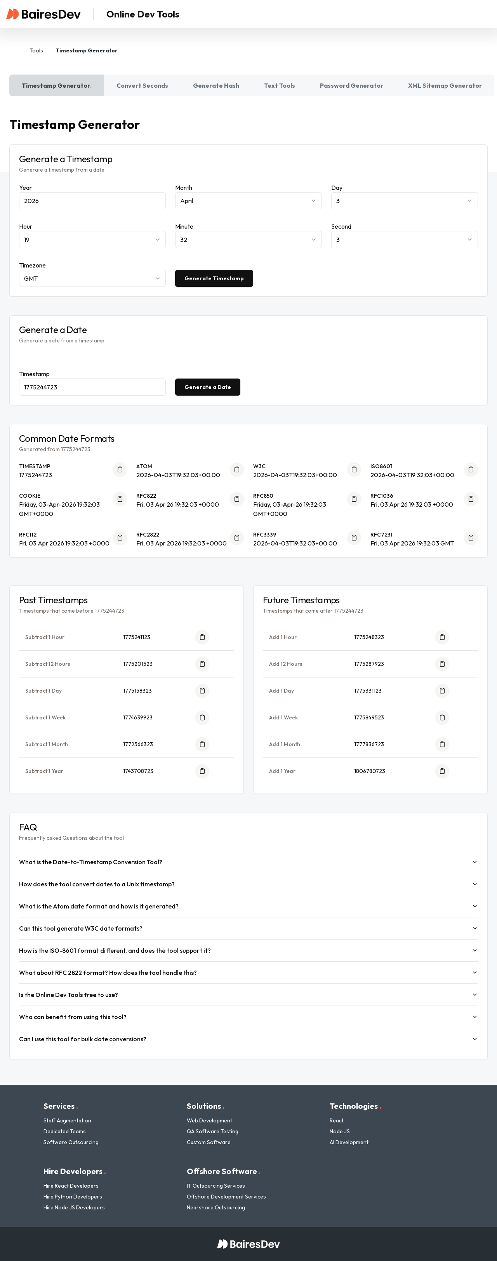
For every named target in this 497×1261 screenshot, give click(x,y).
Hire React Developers (71, 1185)
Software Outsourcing (71, 1142)
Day (336, 187)
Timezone (32, 265)
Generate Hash (216, 85)
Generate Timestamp (214, 278)
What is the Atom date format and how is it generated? (248, 906)
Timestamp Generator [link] (87, 50)
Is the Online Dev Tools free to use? (248, 995)
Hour (25, 226)
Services (60, 1106)
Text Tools (279, 85)
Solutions (205, 1106)
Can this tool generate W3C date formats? (248, 928)
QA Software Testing (212, 1131)
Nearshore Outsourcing (216, 1207)
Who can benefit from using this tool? (248, 1017)
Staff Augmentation (67, 1120)
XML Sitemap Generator (445, 85)
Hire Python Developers (72, 1196)
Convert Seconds (142, 85)
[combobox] (248, 200)
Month (183, 187)
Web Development (209, 1120)
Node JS (340, 1131)
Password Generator (351, 85)
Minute (184, 226)
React (337, 1120)
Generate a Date (207, 387)
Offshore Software (224, 1171)
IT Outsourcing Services (216, 1185)
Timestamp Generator (57, 85)
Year (25, 187)
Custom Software (209, 1142)
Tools (36, 50)
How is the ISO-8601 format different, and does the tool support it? (248, 950)
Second (341, 226)
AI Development (349, 1142)
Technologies (355, 1106)
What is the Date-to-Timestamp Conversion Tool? (248, 862)
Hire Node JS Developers (74, 1207)
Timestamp (34, 374)
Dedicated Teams (64, 1131)
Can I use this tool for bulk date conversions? (248, 1039)
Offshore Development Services (226, 1196)
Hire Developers (74, 1171)
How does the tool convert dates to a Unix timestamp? (248, 884)
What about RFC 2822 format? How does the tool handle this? (248, 972)
